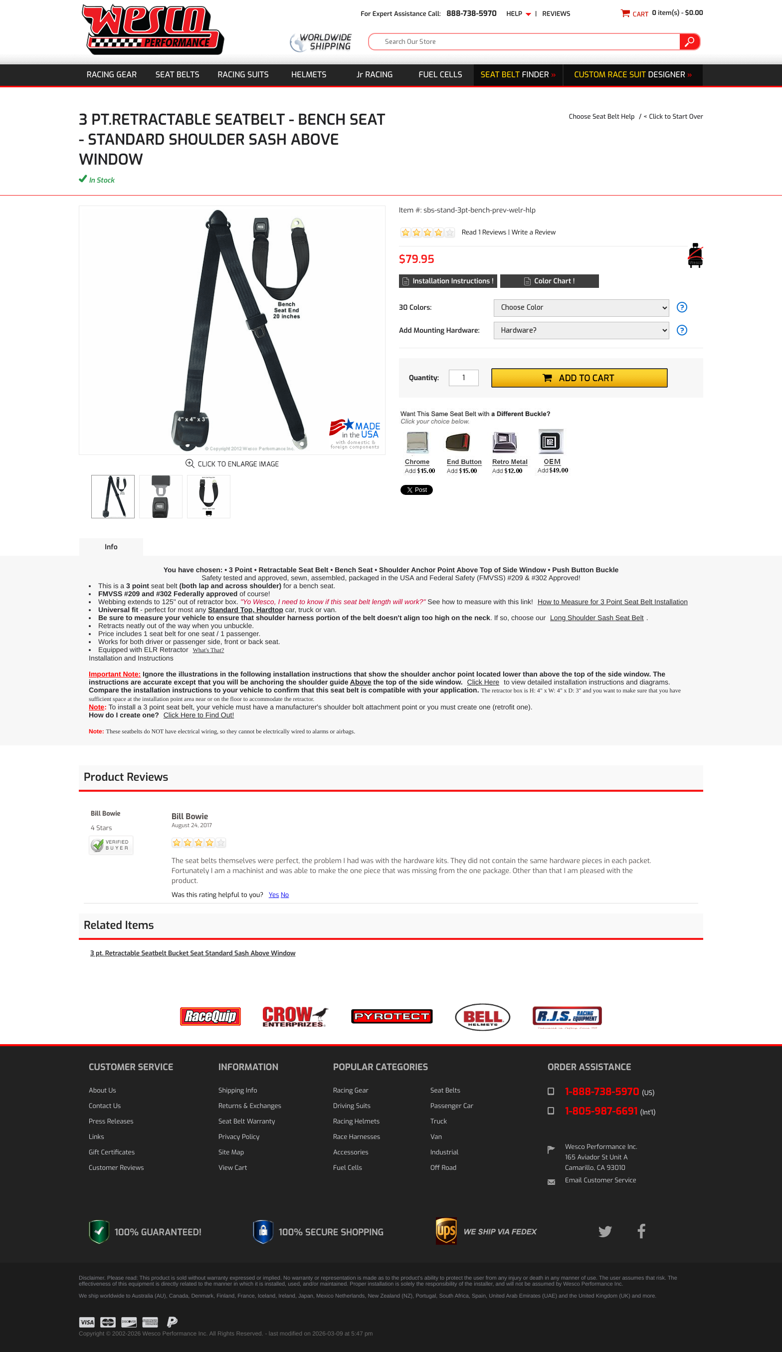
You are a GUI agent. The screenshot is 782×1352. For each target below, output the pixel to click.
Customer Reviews (116, 1168)
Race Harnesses (356, 1137)
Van (436, 1137)
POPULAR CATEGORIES (380, 1067)
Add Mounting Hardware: (439, 330)
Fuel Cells (440, 75)
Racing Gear (112, 75)
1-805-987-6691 (610, 1111)
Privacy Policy (238, 1137)
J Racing (375, 75)
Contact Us (105, 1106)
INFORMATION (248, 1067)
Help (518, 14)
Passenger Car (451, 1106)
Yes (274, 895)
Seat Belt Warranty (246, 1122)
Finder (518, 75)
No (285, 895)
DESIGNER (633, 75)
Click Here (483, 682)
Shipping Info (237, 1091)
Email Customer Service (600, 1180)
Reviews (557, 14)
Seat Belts (177, 75)
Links (96, 1137)
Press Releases (111, 1122)
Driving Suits (352, 1106)
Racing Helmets (356, 1122)
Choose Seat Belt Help (602, 117)
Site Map (231, 1152)
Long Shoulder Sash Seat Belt (597, 618)
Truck (438, 1122)
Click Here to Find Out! (199, 715)
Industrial (444, 1152)
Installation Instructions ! (448, 281)
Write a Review (534, 232)
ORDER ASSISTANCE (589, 1067)
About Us (102, 1091)
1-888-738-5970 (610, 1092)
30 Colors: (415, 307)
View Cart (232, 1168)
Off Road (443, 1168)
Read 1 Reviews (484, 232)
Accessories (351, 1152)
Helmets (308, 75)
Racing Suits (243, 75)
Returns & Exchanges (249, 1106)
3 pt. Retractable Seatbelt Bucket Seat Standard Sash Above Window (193, 953)
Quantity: (424, 378)
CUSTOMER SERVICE (131, 1067)
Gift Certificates (112, 1152)
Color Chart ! (549, 281)
